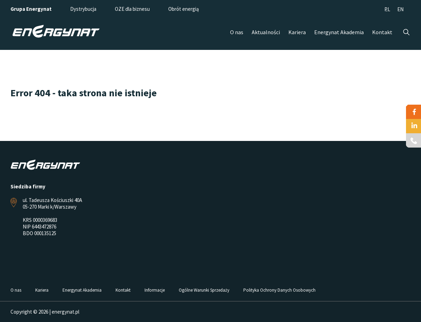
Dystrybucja (83, 9)
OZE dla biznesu (132, 9)
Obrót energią (183, 9)
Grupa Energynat (31, 9)
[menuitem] (387, 9)
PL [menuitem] (387, 9)
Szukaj (406, 32)
